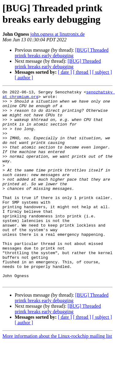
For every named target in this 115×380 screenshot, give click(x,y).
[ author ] (24, 77)
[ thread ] (82, 72)
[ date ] (65, 72)
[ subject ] (102, 72)
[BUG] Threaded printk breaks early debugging (62, 52)
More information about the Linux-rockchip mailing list (57, 374)
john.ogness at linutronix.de (57, 34)
